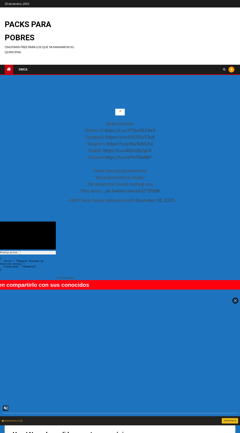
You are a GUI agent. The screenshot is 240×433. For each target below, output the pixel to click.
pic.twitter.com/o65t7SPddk (132, 190)
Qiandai (186, 418)
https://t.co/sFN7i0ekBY (128, 157)
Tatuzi (72, 418)
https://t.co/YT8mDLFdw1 (130, 130)
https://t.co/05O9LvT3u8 (130, 137)
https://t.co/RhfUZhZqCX (127, 150)
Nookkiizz (18, 418)
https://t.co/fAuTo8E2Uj (130, 143)
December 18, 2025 (155, 200)
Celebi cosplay (134, 418)
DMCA (23, 69)
